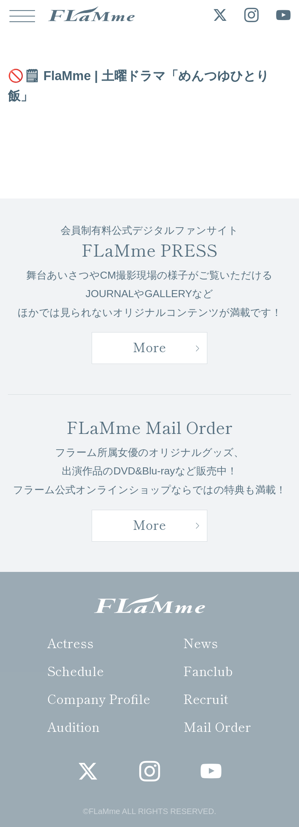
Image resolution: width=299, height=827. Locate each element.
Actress (70, 642)
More (149, 346)
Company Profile (98, 698)
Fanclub (208, 670)
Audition (73, 726)
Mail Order (217, 726)
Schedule (75, 670)
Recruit (205, 698)
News (200, 642)
